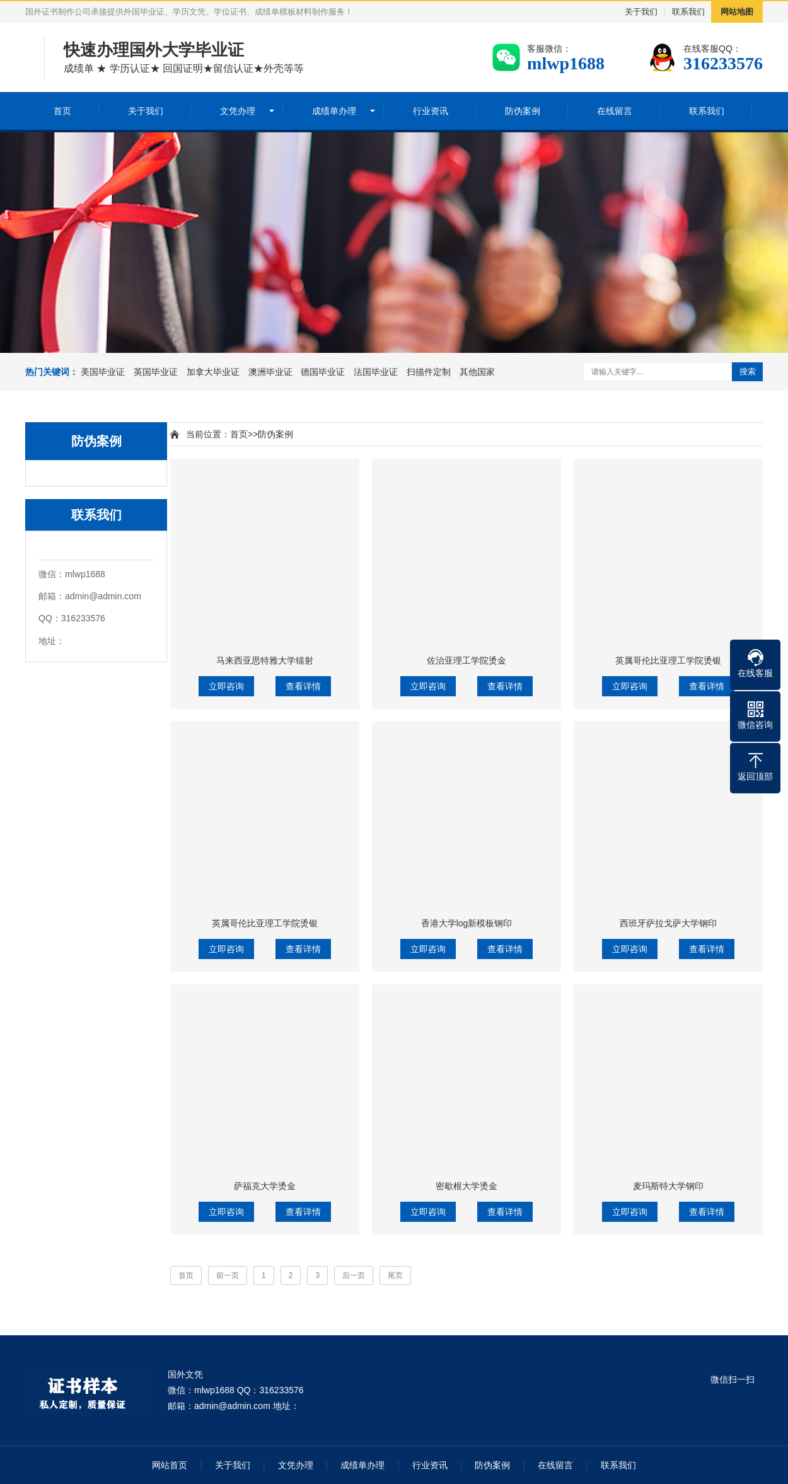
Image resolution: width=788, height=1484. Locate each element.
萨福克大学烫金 (265, 1186)
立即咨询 (226, 686)
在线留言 (614, 111)
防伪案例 (522, 111)
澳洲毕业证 (270, 372)
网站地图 (737, 11)
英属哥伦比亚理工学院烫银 (668, 660)
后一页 (353, 1275)
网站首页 (169, 1465)
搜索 (747, 371)
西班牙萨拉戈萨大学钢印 (668, 923)
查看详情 (303, 686)
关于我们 (641, 11)
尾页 (395, 1275)
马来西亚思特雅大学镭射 (264, 660)
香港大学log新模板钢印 (467, 923)
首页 (62, 111)
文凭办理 (237, 111)
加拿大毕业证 (213, 372)
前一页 (227, 1275)
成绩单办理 (334, 111)
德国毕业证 (323, 372)
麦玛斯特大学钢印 (668, 1186)
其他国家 (477, 372)
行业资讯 (430, 111)
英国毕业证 (156, 372)
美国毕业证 (103, 372)
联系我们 (688, 11)
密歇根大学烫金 (466, 1186)
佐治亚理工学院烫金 (466, 660)
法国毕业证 (376, 372)
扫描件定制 (429, 372)
